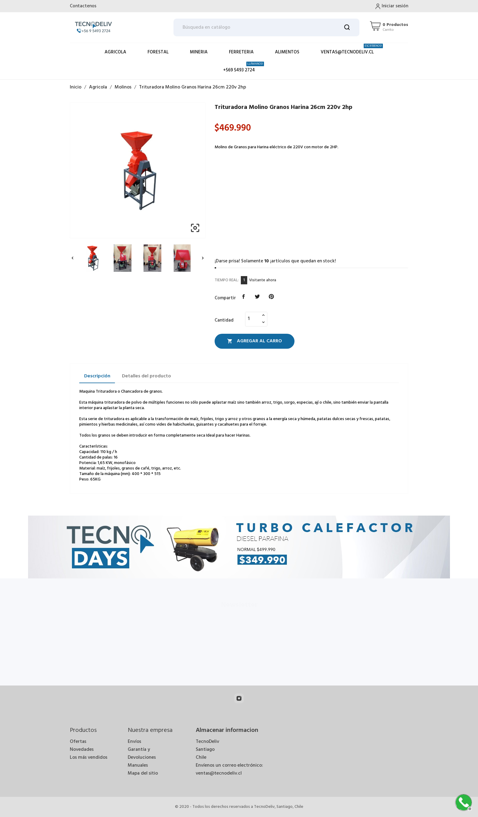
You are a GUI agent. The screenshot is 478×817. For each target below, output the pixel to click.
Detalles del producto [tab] (146, 376)
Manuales (138, 765)
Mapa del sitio (143, 773)
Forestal (158, 52)
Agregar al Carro (254, 341)
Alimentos (287, 52)
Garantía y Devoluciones (142, 753)
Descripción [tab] (97, 376)
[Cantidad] (252, 319)
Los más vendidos (88, 757)
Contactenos (83, 6)
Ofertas (78, 742)
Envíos (134, 742)
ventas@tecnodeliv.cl (352, 49)
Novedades (82, 750)
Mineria (199, 52)
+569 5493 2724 (243, 67)
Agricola (115, 52)
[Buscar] (266, 27)
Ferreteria (241, 52)
